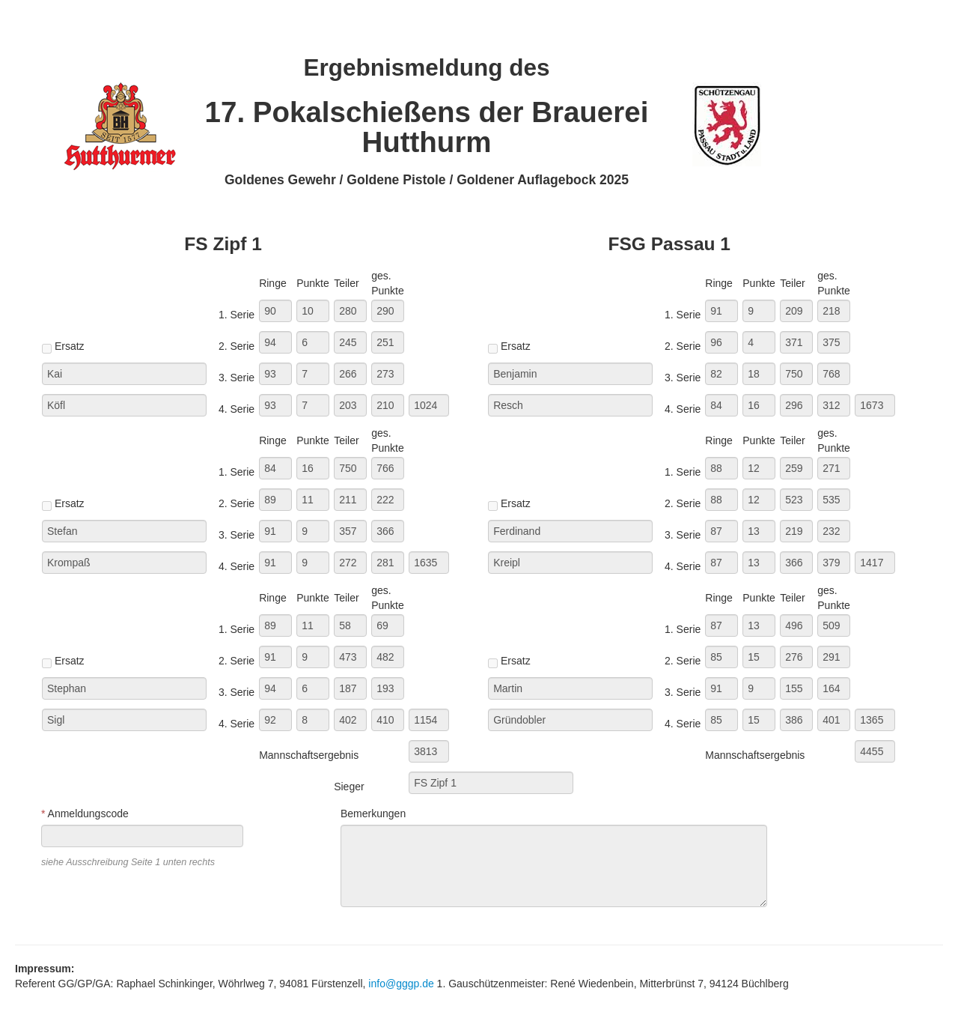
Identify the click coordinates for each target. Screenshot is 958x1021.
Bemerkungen (373, 813)
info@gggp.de (400, 984)
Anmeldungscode (85, 813)
